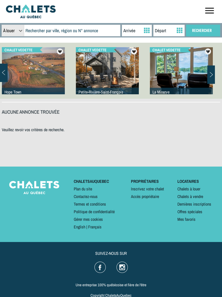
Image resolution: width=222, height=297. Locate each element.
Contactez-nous (86, 196)
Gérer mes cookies (88, 219)
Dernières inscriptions (194, 204)
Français (95, 227)
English (79, 227)
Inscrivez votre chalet (147, 189)
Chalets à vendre (190, 196)
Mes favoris (186, 219)
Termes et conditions (90, 204)
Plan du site (83, 189)
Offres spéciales (189, 211)
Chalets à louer (188, 189)
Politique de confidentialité (94, 211)
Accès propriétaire (145, 196)
